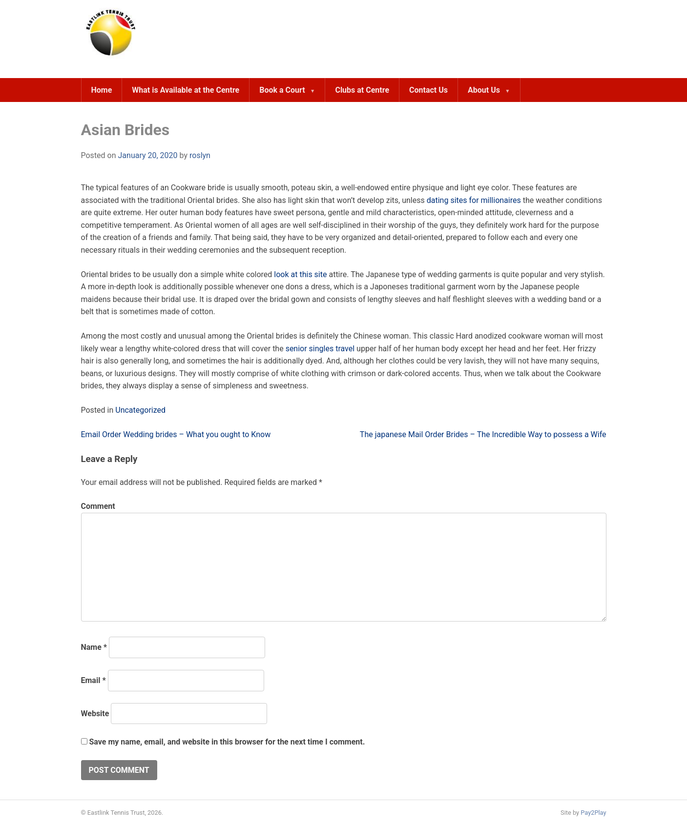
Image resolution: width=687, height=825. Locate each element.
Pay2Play (593, 812)
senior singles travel (320, 348)
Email (93, 680)
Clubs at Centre (362, 90)
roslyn (199, 155)
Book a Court (282, 90)
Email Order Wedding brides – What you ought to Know (176, 434)
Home (101, 90)
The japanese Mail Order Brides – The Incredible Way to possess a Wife (483, 434)
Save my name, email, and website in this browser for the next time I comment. (227, 741)
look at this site (300, 274)
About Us (484, 90)
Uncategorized (140, 410)
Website (95, 713)
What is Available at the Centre (185, 90)
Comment (98, 506)
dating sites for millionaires (474, 200)
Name (94, 647)
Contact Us (428, 90)
